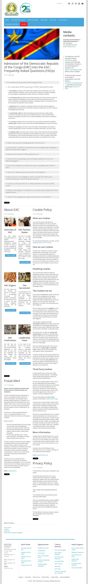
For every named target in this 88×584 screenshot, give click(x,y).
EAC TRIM (57, 569)
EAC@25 (23, 24)
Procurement (41, 553)
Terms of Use (7, 527)
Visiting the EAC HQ (26, 565)
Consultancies (41, 550)
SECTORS (53, 20)
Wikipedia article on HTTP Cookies (42, 242)
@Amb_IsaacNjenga (71, 69)
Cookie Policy (42, 210)
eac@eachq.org (12, 471)
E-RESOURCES (63, 20)
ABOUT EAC (44, 20)
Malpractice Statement (77, 552)
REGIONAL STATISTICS (12, 24)
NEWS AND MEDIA (33, 20)
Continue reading (10, 255)
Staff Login (57, 566)
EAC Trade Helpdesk (60, 550)
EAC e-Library (58, 564)
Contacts (6, 529)
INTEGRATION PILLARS (18, 20)
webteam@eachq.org (42, 455)
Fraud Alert (12, 381)
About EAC (11, 210)
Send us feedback (65, 577)
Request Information (77, 567)
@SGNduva (68, 60)
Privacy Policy (42, 463)
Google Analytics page (51, 399)
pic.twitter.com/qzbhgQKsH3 (73, 83)
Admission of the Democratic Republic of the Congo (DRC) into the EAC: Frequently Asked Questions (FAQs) (31, 67)
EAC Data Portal (59, 561)
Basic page (11, 75)
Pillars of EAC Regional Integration (13, 532)
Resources (7, 531)
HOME (7, 20)
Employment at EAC (43, 548)
